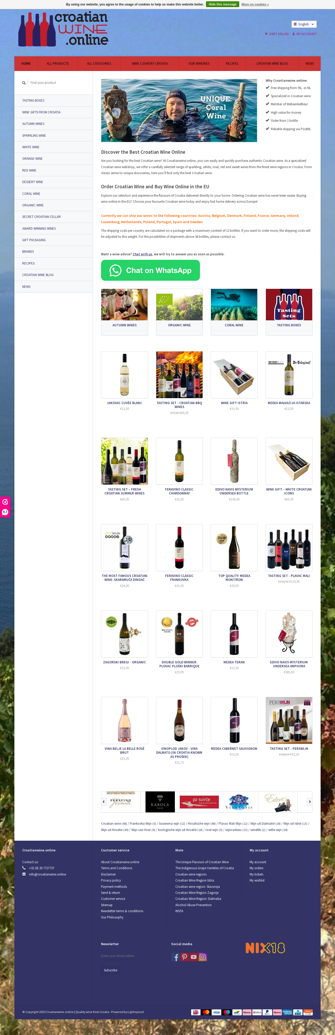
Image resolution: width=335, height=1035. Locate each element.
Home (26, 63)
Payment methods (114, 886)
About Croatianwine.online (120, 862)
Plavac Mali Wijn (233, 823)
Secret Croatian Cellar (41, 216)
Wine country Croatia (150, 63)
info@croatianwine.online (47, 874)
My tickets (256, 874)
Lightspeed (136, 1012)
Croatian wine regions (190, 874)
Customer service (113, 898)
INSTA (179, 911)
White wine (31, 147)
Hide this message (222, 4)
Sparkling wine (34, 135)
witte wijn (278, 830)
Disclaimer (108, 874)
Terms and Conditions (116, 868)
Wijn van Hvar (143, 830)
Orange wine (32, 158)
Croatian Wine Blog (272, 63)
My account (304, 34)
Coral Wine (31, 193)
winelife (257, 830)
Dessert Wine (32, 182)
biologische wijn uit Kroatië (180, 830)
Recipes (232, 63)
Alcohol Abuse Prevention (193, 905)
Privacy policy (111, 880)
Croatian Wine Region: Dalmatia (198, 898)
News (310, 63)
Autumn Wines (33, 124)
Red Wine (29, 170)
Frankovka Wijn (143, 823)
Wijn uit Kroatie (115, 830)
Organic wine (33, 205)
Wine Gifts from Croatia (41, 112)
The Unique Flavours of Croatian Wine (202, 862)
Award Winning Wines (39, 228)
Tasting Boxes (33, 100)
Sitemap (107, 905)
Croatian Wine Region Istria (194, 880)
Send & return (110, 892)
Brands (28, 251)
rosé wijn (213, 830)
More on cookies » (255, 4)
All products (58, 63)
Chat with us (142, 254)
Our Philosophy (112, 917)
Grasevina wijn (172, 823)
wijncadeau (236, 830)
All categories (99, 63)
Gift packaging (34, 240)
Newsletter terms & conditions (122, 911)
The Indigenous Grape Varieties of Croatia (204, 868)
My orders (256, 868)
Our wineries (198, 63)
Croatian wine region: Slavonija (197, 886)
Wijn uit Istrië (295, 823)
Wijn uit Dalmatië (265, 823)
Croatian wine (114, 823)
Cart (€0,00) (277, 34)
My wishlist (257, 880)
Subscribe (110, 970)
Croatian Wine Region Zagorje (197, 892)
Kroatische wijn (202, 823)
